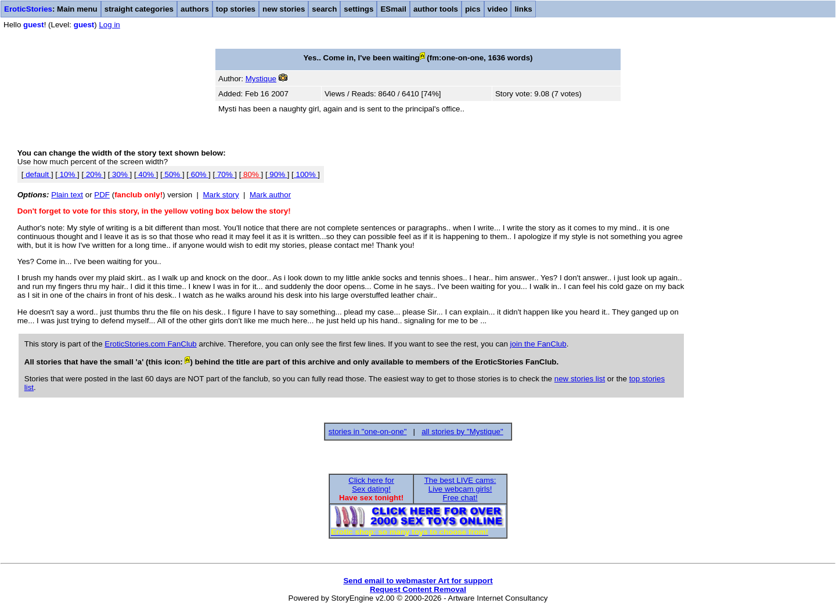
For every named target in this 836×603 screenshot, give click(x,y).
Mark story (221, 194)
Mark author (270, 194)
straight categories (139, 9)
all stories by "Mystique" (462, 431)
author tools (435, 9)
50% (172, 174)
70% (225, 174)
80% (251, 174)
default (37, 174)
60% (198, 174)
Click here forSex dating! (371, 484)
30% (119, 174)
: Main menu (51, 9)
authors (195, 9)
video (498, 9)
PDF (102, 194)
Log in (109, 24)
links (523, 9)
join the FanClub (538, 344)
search (324, 9)
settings (358, 9)
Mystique (261, 78)
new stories (283, 9)
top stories (235, 9)
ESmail (393, 9)
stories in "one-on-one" (368, 431)
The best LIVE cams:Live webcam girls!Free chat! (460, 489)
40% (146, 174)
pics (473, 9)
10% (67, 174)
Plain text (67, 194)
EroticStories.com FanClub (151, 344)
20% (93, 174)
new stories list (579, 378)
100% (306, 174)
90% (277, 174)
